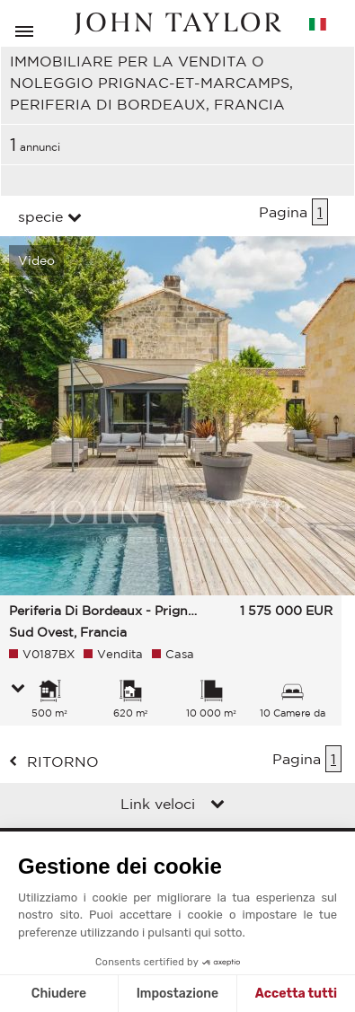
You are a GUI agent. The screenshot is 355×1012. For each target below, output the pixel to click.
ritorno (63, 761)
